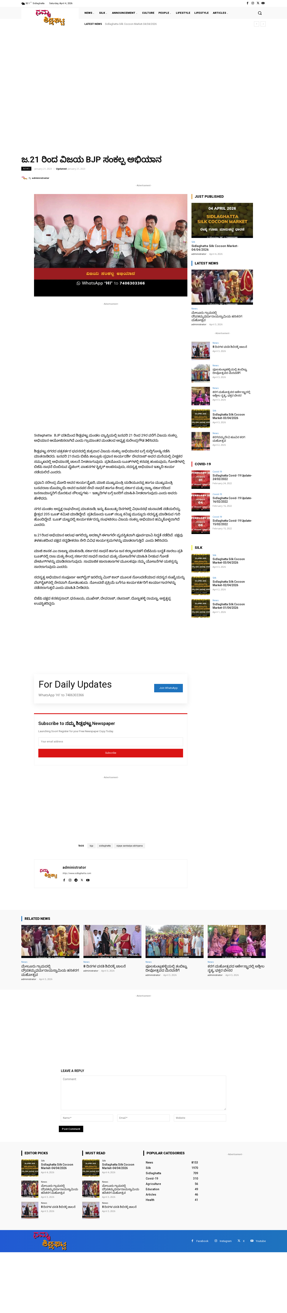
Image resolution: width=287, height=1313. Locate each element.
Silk (193, 242)
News (26, 169)
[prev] (256, 23)
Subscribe (110, 752)
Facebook (202, 1241)
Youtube (261, 1241)
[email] (110, 741)
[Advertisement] (123, 59)
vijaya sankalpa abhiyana (129, 845)
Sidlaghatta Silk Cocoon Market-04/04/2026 (131, 23)
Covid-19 (217, 471)
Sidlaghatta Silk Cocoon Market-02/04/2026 (229, 583)
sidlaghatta (105, 845)
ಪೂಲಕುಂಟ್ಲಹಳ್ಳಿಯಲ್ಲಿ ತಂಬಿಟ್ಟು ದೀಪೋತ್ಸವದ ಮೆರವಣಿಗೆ (230, 371)
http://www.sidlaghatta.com (77, 873)
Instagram (226, 1241)
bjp (91, 845)
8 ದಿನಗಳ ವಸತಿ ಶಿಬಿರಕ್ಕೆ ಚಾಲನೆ (230, 346)
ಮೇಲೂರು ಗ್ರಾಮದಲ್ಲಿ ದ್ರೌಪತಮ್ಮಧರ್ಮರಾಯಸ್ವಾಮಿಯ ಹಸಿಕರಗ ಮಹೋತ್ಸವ (216, 316)
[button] (260, 13)
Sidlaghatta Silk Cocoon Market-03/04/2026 (229, 416)
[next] (263, 23)
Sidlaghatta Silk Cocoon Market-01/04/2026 (229, 606)
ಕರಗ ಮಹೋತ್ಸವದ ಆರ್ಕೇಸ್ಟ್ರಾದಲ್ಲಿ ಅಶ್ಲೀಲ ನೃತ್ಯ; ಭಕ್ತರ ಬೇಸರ (231, 393)
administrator (40, 177)
